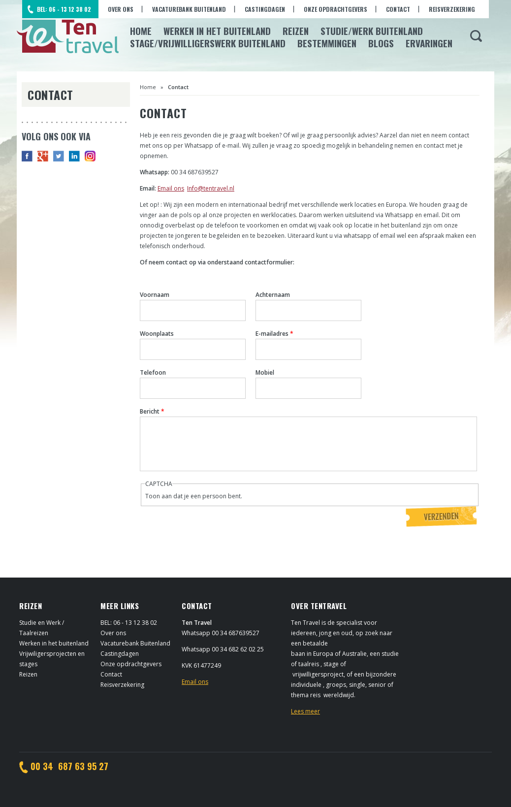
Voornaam (154, 295)
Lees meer (305, 711)
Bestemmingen (326, 43)
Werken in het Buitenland (217, 30)
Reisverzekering (452, 9)
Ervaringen (429, 43)
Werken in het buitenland (54, 643)
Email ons (171, 188)
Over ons (120, 9)
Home (141, 30)
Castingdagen (265, 9)
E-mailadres (274, 333)
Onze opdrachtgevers (335, 9)
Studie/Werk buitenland (371, 30)
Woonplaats (157, 333)
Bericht (152, 411)
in (74, 156)
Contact (398, 9)
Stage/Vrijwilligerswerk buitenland (208, 43)
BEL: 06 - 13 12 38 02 (64, 9)
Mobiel (265, 372)
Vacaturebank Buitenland (189, 9)
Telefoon (153, 372)
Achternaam (273, 295)
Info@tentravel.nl (210, 188)
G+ (42, 156)
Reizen (296, 30)
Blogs (381, 43)
